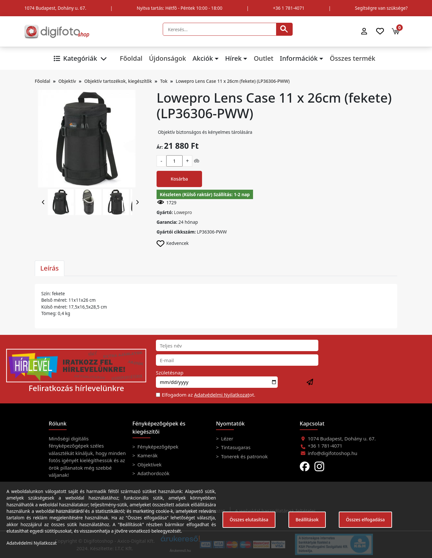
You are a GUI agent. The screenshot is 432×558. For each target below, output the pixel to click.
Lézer (227, 438)
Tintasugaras (235, 447)
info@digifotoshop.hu (333, 453)
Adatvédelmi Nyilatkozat (221, 394)
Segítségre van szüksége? (381, 8)
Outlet (263, 58)
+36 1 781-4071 (288, 8)
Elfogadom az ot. (208, 394)
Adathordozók (153, 473)
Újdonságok (167, 58)
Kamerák (147, 455)
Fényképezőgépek (157, 446)
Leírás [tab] (49, 268)
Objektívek (148, 464)
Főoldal (131, 58)
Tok (164, 81)
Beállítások (307, 519)
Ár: (160, 147)
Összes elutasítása (249, 519)
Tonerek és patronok (244, 456)
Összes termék (352, 58)
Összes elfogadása (365, 519)
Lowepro (183, 212)
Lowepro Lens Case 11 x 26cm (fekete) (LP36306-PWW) (233, 81)
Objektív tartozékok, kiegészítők (118, 81)
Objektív (67, 81)
